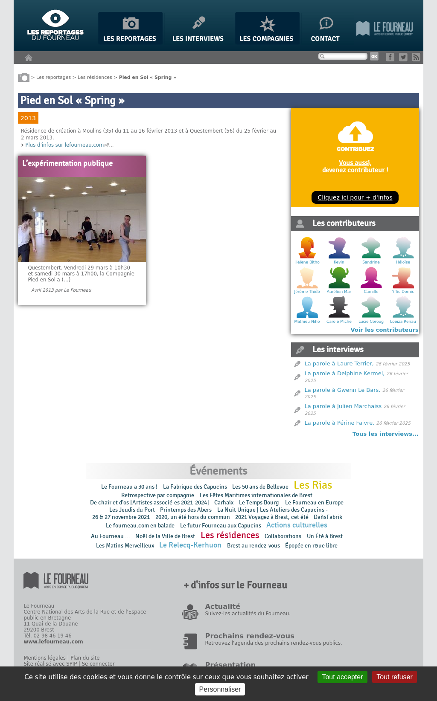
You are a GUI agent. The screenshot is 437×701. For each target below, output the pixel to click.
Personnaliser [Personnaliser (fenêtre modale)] (220, 689)
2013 (28, 118)
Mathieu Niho (307, 321)
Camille (371, 292)
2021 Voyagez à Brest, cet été (272, 517)
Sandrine (371, 262)
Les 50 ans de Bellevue (260, 486)
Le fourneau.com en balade (140, 525)
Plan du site (84, 658)
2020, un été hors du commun (192, 517)
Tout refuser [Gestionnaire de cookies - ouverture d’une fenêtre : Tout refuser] (394, 677)
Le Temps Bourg (259, 502)
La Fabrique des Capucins (195, 486)
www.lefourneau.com (53, 642)
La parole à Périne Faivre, (340, 423)
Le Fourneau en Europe (314, 502)
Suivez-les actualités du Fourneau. (247, 614)
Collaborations (283, 536)
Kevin (339, 262)
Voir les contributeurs (385, 330)
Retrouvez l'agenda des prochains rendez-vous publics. (273, 643)
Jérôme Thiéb (307, 292)
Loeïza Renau (403, 321)
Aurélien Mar (339, 292)
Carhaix (223, 502)
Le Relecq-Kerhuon (190, 545)
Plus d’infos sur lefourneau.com (64, 145)
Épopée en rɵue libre (311, 545)
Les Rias (313, 485)
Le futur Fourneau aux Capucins (220, 525)
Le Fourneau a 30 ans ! (129, 486)
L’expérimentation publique (67, 164)
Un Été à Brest (325, 536)
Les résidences (95, 77)
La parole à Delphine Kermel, (345, 373)
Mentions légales (44, 658)
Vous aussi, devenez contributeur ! (355, 166)
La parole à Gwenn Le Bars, (343, 390)
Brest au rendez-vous (253, 545)
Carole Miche (339, 321)
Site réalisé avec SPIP (50, 664)
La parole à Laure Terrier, (339, 363)
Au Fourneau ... (110, 536)
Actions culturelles (296, 525)
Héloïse (403, 262)
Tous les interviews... (386, 434)
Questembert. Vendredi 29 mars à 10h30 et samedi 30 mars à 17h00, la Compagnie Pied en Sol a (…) (81, 274)
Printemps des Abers (186, 509)
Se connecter (98, 664)
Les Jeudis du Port (132, 509)
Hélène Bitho (306, 262)
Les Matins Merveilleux (125, 545)
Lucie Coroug (371, 321)
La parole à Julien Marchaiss (343, 406)
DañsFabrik (328, 517)
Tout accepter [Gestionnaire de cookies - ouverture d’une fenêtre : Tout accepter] (342, 677)
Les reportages (53, 77)
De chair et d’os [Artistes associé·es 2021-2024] (149, 502)
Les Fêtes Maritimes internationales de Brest (256, 495)
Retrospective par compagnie (157, 495)
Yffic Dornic (403, 292)
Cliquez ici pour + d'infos (355, 197)
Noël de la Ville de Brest (165, 536)
